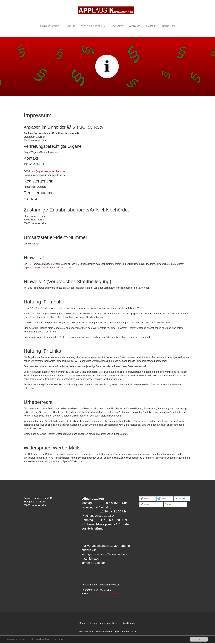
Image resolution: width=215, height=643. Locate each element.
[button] (147, 499)
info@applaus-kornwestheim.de (48, 171)
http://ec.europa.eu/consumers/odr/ (42, 267)
